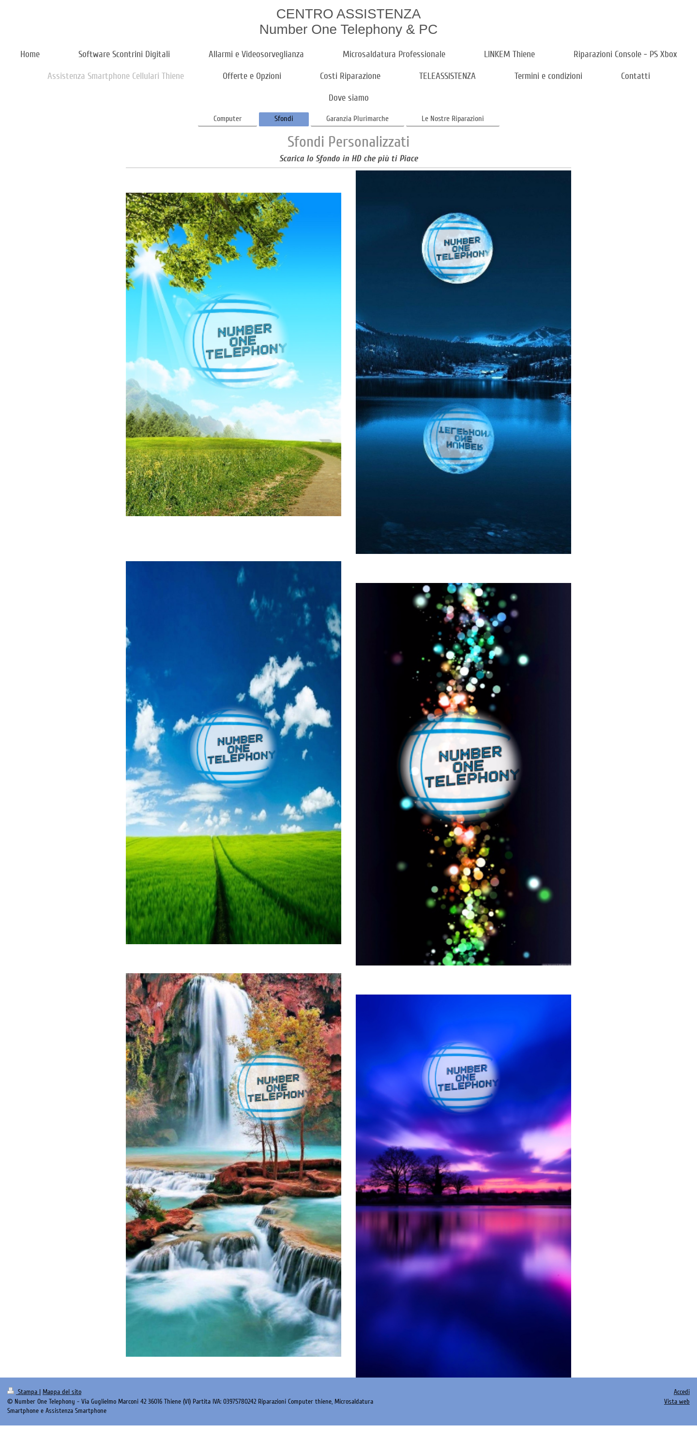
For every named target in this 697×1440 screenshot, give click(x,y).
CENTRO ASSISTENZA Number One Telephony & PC (348, 21)
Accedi (682, 1392)
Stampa (23, 1392)
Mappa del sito (62, 1392)
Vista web (677, 1401)
